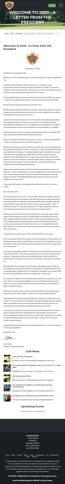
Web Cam (35, 456)
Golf (47, 455)
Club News (19, 33)
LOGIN (52, 5)
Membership (54, 455)
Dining (26, 455)
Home (7, 33)
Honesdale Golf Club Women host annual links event (33, 396)
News (12, 33)
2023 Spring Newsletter (21, 376)
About (13, 455)
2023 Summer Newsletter (22, 356)
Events (32, 455)
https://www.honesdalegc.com (36, 325)
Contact (19, 455)
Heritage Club (40, 455)
